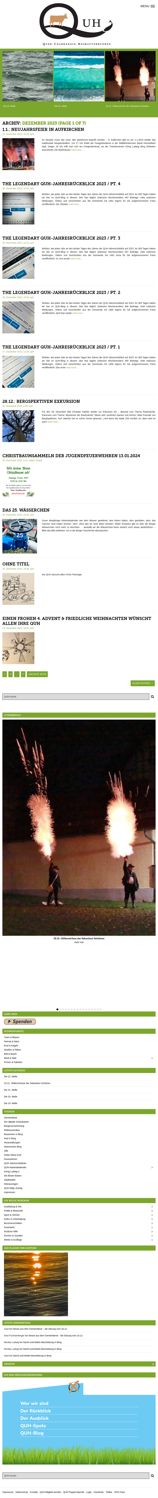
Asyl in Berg (10, 1138)
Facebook (98, 1492)
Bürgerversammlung (14, 1126)
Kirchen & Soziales (13, 1235)
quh (32, 134)
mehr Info (79, 942)
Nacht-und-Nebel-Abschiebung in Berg (42, 1342)
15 (98, 1009)
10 (83, 1009)
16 (101, 1009)
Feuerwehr (9, 1227)
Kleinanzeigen (11, 1184)
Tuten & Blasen (11, 1037)
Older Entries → (142, 683)
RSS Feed (119, 1492)
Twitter (109, 1492)
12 (89, 1009)
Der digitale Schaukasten (16, 1122)
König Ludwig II (11, 1171)
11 (86, 1009)
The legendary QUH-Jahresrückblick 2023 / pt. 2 (61, 292)
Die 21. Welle (10, 1090)
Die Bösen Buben (12, 1175)
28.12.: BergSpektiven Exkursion (41, 401)
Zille (6, 1151)
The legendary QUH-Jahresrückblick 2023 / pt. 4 (61, 183)
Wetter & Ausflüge (13, 1239)
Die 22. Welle (10, 1076)
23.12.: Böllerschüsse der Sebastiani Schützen (27, 1083)
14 (95, 1009)
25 (19, 535)
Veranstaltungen (12, 1142)
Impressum (9, 1192)
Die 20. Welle (10, 1096)
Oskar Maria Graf (12, 1155)
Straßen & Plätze (12, 1049)
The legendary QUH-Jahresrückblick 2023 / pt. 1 (61, 347)
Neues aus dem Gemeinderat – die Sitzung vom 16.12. (40, 1329)
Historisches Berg (13, 1146)
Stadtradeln (10, 1180)
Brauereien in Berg (13, 1134)
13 (92, 1009)
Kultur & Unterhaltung (14, 1219)
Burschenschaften (13, 1223)
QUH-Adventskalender (15, 1167)
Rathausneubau (12, 1130)
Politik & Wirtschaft (13, 1210)
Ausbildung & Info (13, 1206)
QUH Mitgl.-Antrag (13, 1188)
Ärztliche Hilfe (11, 1231)
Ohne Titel (15, 564)
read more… (77, 150)
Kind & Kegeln (11, 1045)
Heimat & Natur (11, 1041)
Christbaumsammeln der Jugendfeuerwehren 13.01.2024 (71, 455)
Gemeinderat (10, 1117)
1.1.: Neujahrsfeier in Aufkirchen (43, 129)
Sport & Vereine (12, 1215)
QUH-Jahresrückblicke (15, 1163)
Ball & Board (10, 1054)
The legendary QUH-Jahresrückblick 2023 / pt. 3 (61, 238)
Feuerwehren (10, 1159)
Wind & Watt (10, 1058)
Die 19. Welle (10, 1103)
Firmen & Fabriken (13, 1062)
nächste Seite (37, 674)
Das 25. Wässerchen (26, 510)
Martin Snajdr (35, 460)
